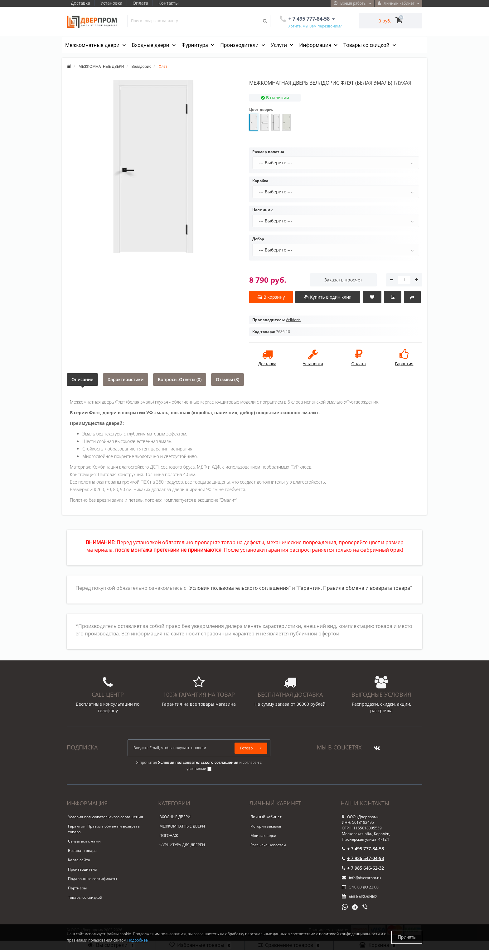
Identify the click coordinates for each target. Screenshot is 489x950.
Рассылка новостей (268, 845)
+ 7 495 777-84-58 (363, 849)
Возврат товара (82, 850)
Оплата (142, 3)
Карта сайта (79, 860)
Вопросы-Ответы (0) (179, 379)
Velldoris (293, 319)
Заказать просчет (343, 280)
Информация (315, 45)
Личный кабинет (266, 816)
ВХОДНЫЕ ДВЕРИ (175, 816)
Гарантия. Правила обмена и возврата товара (354, 587)
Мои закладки (263, 835)
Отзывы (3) (227, 379)
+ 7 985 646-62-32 (363, 868)
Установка (112, 3)
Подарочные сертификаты (92, 878)
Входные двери (151, 45)
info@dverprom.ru (361, 877)
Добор (258, 238)
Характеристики (125, 379)
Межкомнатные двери (93, 45)
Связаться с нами (84, 841)
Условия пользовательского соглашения (239, 587)
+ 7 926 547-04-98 (363, 858)
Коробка (260, 180)
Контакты (171, 3)
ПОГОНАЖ (168, 835)
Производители (240, 45)
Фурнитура (195, 45)
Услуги (279, 45)
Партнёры (77, 888)
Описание (82, 379)
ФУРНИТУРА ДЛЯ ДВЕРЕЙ (182, 845)
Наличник (262, 209)
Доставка (80, 3)
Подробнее (137, 940)
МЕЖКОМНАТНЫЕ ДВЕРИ (182, 826)
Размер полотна (268, 151)
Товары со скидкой (367, 45)
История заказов (265, 826)
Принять (407, 937)
